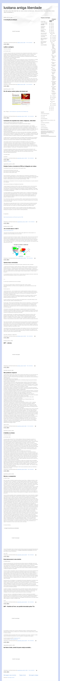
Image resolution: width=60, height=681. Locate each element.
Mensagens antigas (33, 675)
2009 (51, 32)
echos (47, 131)
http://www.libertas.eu (14, 639)
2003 (51, 23)
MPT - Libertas (8, 343)
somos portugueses (44, 127)
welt (41, 131)
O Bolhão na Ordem (9, 433)
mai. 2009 (53, 40)
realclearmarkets (49, 130)
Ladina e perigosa (9, 47)
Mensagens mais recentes (10, 675)
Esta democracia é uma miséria (12, 559)
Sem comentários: (29, 42)
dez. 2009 (53, 105)
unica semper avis (44, 115)
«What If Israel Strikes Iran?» (8, 230)
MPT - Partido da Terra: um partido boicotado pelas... (53, 51)
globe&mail (50, 131)
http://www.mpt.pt (17, 638)
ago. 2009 (53, 97)
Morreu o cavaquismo (10, 476)
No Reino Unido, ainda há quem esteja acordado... (18, 647)
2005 (51, 26)
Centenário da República (45, 122)
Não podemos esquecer (10, 372)
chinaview (45, 132)
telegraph (42, 132)
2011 (51, 108)
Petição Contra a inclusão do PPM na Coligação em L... (53, 77)
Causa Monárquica (44, 118)
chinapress (49, 132)
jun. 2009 (53, 41)
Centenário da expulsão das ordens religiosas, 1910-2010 (20, 120)
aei (41, 135)
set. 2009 (53, 98)
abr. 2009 (53, 38)
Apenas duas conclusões (11, 262)
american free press (45, 135)
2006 (51, 27)
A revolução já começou (10, 19)
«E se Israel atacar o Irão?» (11, 228)
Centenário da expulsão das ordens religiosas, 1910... (53, 83)
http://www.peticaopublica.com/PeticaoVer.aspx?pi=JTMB (13, 217)
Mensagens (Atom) (11, 677)
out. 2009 (53, 101)
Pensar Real (43, 124)
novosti (53, 130)
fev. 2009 (53, 35)
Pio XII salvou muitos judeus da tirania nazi (16, 91)
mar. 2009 (53, 37)
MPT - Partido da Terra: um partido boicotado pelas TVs (19, 606)
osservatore (44, 131)
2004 (51, 24)
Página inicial (22, 675)
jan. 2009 (53, 33)
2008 (51, 30)
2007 (51, 29)
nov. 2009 (53, 103)
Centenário (9, 161)
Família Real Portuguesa (45, 113)
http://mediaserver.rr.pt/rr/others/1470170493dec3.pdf (19, 111)
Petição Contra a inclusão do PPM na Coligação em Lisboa (20, 166)
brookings (44, 133)
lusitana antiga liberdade (23, 8)
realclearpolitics (43, 130)
